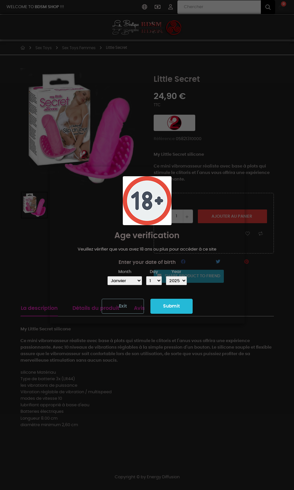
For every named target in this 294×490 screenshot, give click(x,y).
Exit (123, 306)
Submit (171, 306)
